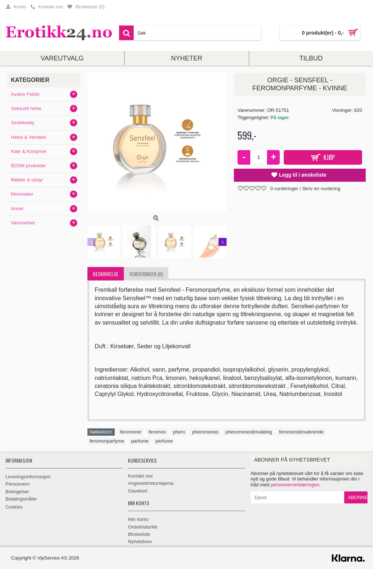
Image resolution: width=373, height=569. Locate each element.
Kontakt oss (140, 476)
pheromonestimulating (248, 432)
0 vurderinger (284, 188)
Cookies (14, 507)
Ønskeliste (139, 534)
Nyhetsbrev (140, 541)
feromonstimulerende (301, 432)
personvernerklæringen (295, 484)
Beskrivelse (105, 274)
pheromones (205, 432)
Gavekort (137, 491)
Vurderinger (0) (146, 274)
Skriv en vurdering (321, 188)
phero (179, 432)
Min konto (138, 519)
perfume (164, 441)
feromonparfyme (107, 441)
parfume (140, 441)
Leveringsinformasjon (28, 476)
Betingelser (17, 491)
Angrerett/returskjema (150, 483)
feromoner (130, 432)
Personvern (17, 484)
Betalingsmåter (21, 499)
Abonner (358, 497)
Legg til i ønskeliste (302, 175)
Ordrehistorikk (142, 527)
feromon (157, 432)
